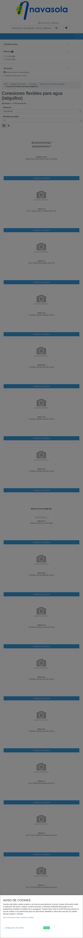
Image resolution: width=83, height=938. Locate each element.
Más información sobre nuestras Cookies (18, 917)
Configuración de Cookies (14, 928)
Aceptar (46, 928)
